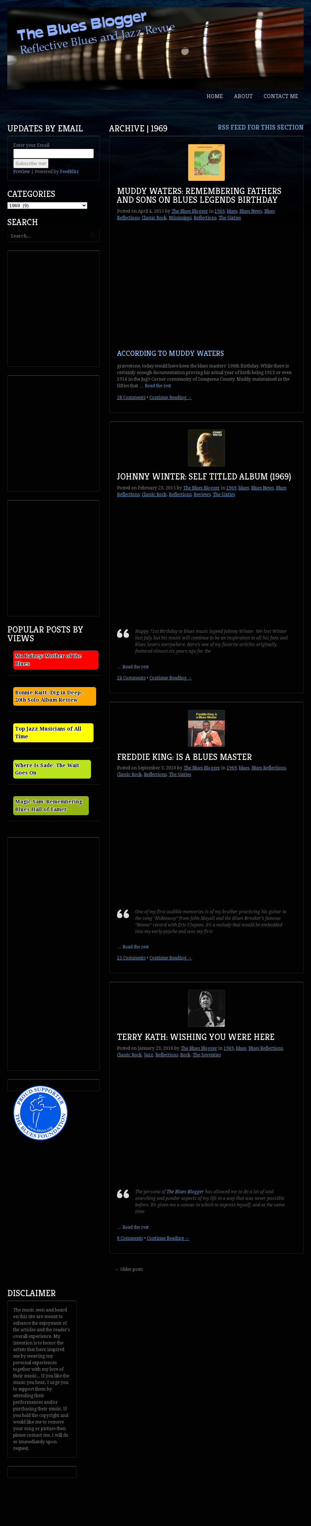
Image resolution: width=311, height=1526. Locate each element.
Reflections (205, 217)
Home (214, 96)
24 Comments (131, 677)
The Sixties (230, 217)
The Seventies (207, 1054)
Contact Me (280, 96)
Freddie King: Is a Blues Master (184, 756)
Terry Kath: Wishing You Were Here (195, 1036)
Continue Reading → (170, 397)
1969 (220, 211)
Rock (185, 1054)
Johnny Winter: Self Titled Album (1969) (204, 476)
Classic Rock (154, 217)
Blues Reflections (268, 768)
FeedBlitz (69, 171)
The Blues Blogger (189, 211)
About (243, 96)
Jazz (148, 1054)
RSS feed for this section (261, 127)
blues (232, 211)
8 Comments (130, 1238)
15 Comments (131, 957)
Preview (21, 171)
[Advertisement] (64, 308)
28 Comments (131, 397)
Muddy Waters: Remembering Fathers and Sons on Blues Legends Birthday (199, 195)
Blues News (250, 211)
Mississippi (180, 217)
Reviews (202, 494)
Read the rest (158, 385)
